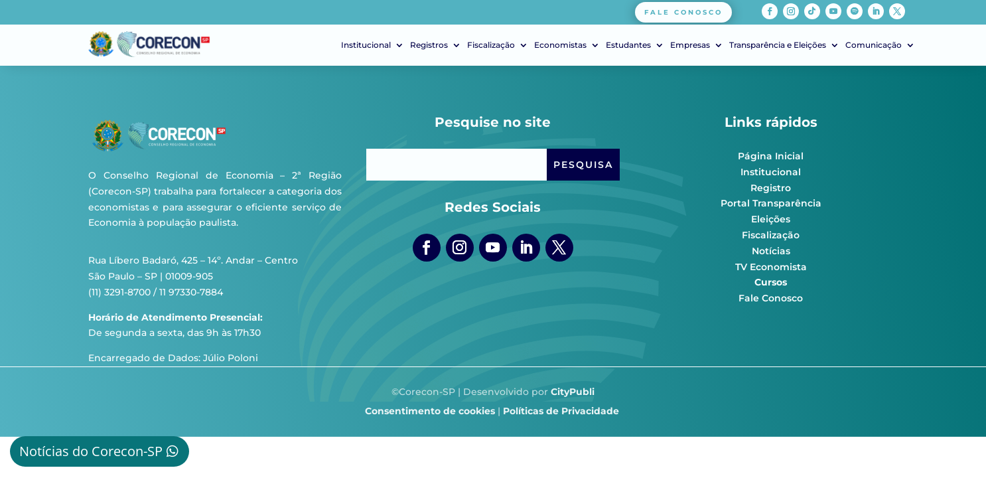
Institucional (366, 45)
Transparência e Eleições (777, 45)
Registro (770, 188)
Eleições (770, 219)
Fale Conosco (771, 298)
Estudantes (628, 45)
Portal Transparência (771, 203)
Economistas (560, 45)
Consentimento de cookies (430, 411)
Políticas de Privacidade (561, 411)
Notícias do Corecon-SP (91, 451)
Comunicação (873, 45)
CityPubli (573, 392)
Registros (429, 45)
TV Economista (771, 267)
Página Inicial (771, 156)
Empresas (690, 45)
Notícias (771, 251)
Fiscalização (491, 45)
